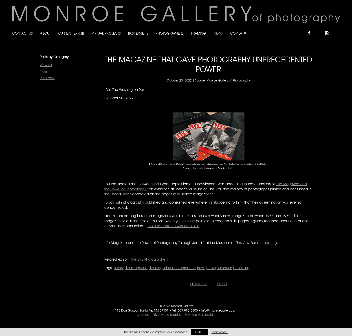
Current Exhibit (71, 33)
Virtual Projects (106, 33)
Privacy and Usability (167, 314)
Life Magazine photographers (172, 268)
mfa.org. (271, 243)
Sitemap (143, 314)
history (118, 268)
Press (43, 71)
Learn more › (219, 332)
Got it (199, 332)
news (201, 268)
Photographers (169, 33)
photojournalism (219, 268)
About (45, 33)
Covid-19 (238, 33)
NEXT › (222, 284)
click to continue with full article (173, 226)
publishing (241, 268)
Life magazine (136, 268)
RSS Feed (47, 78)
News (218, 33)
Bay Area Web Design (200, 314)
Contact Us (22, 33)
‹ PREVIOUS (198, 284)
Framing (198, 33)
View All (46, 65)
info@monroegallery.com (219, 310)
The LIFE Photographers (149, 259)
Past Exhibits (138, 33)
